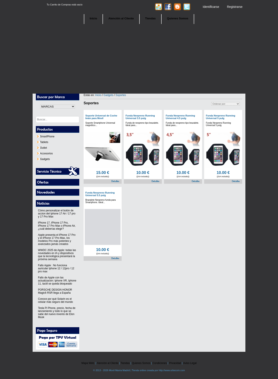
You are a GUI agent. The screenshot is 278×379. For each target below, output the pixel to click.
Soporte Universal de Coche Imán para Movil (101, 117)
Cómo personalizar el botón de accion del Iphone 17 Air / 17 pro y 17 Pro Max (56, 213)
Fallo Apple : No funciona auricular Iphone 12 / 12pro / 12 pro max (56, 268)
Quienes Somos (177, 18)
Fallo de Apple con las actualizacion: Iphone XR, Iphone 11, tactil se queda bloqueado (57, 280)
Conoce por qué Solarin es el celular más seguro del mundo (55, 300)
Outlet (42, 147)
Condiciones (159, 363)
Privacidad (175, 363)
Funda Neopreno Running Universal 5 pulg (220, 117)
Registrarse (235, 6)
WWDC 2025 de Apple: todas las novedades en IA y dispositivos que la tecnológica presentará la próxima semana (57, 255)
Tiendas (150, 18)
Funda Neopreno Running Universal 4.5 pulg (180, 117)
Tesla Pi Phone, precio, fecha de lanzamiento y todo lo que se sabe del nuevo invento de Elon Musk (56, 313)
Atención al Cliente (121, 18)
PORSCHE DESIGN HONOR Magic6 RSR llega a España (55, 291)
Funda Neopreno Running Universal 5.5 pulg (100, 194)
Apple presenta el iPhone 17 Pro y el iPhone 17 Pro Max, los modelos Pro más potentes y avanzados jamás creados (57, 239)
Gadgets (43, 159)
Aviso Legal (190, 363)
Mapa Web (87, 363)
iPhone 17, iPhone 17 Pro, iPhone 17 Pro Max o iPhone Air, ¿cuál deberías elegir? (57, 225)
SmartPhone (46, 136)
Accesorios (45, 153)
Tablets (42, 142)
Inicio (93, 18)
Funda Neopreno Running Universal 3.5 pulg (140, 117)
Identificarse (211, 6)
